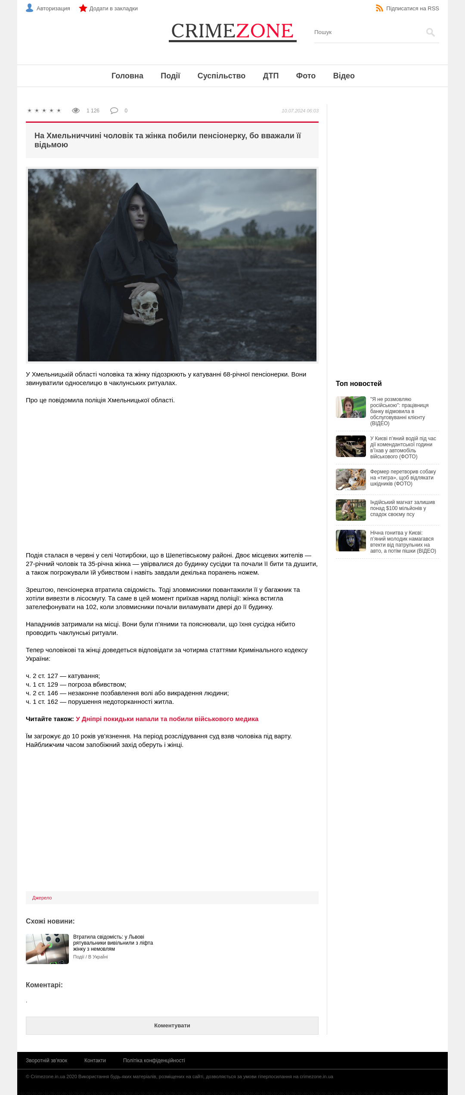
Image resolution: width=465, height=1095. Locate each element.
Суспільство (222, 76)
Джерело (42, 897)
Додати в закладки (114, 8)
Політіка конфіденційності (154, 1061)
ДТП (271, 76)
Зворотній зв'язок (46, 1061)
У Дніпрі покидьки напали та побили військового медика (167, 718)
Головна (127, 76)
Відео (344, 76)
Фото (306, 76)
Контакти (95, 1061)
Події (170, 76)
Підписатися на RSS (412, 8)
